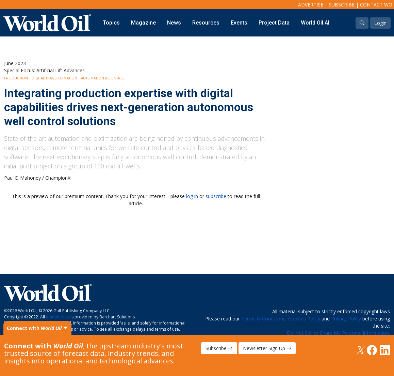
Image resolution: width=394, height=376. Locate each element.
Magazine (143, 22)
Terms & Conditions (263, 318)
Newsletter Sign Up (267, 348)
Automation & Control (103, 78)
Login (380, 23)
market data (57, 317)
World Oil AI (315, 22)
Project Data (274, 22)
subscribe (216, 196)
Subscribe (342, 4)
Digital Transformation (54, 78)
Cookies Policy (304, 318)
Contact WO (376, 4)
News (174, 22)
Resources (205, 22)
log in (192, 196)
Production (16, 78)
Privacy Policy (346, 318)
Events (239, 22)
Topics (111, 22)
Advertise (310, 4)
